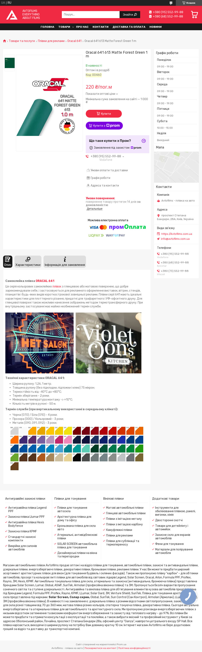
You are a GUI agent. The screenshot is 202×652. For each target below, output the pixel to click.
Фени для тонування (169, 544)
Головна (47, 26)
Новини (155, 26)
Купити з (106, 125)
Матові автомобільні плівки (124, 508)
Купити (106, 114)
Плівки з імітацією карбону (124, 524)
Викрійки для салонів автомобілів (22, 547)
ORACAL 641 (45, 281)
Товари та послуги (22, 41)
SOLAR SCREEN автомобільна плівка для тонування (77, 545)
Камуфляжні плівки (119, 530)
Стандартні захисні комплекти (22, 538)
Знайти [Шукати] (128, 14)
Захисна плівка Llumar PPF (26, 517)
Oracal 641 (74, 41)
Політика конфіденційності (134, 648)
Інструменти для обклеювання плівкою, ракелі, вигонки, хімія (175, 511)
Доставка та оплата (129, 26)
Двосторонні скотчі (169, 520)
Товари (64, 26)
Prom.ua (121, 644)
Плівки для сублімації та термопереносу (122, 542)
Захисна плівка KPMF (22, 531)
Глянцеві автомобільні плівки (126, 513)
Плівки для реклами (51, 41)
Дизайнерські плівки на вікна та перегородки (77, 554)
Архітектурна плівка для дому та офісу (74, 518)
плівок (57, 286)
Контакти (100, 26)
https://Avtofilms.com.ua (176, 233)
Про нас (82, 26)
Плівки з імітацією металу (124, 519)
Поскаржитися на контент (100, 648)
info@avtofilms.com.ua (175, 238)
